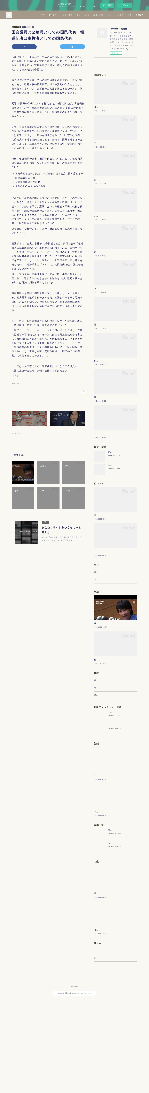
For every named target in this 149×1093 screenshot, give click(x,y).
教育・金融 (106, 15)
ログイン (124, 5)
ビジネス (128, 15)
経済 (95, 15)
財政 (87, 15)
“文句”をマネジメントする (105, 1042)
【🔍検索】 (61, 15)
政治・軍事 (76, 15)
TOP (50, 15)
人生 (118, 15)
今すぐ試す (107, 5)
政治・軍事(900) (18, 384)
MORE (138, 15)
